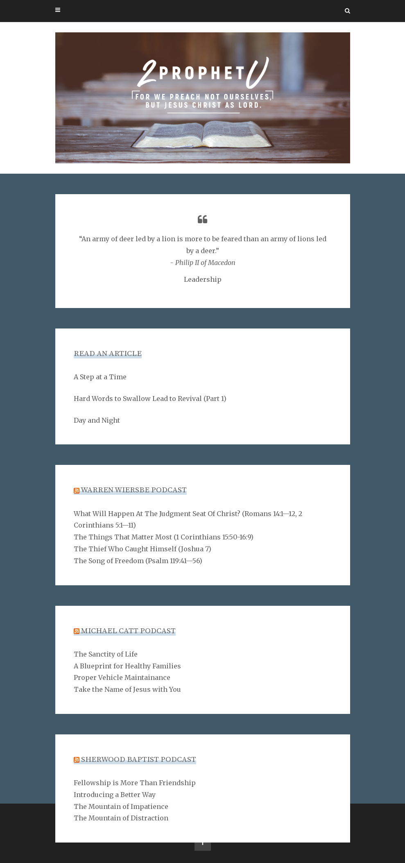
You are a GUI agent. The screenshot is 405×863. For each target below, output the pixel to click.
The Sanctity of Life (106, 654)
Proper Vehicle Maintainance (122, 677)
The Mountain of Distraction (121, 818)
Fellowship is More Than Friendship (135, 783)
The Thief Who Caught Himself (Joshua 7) (142, 549)
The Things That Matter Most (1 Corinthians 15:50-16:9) (163, 537)
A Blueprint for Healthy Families (127, 666)
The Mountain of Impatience (121, 806)
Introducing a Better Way (115, 795)
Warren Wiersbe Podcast (134, 490)
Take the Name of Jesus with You (127, 689)
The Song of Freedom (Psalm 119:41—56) (138, 561)
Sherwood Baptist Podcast (138, 759)
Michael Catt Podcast (128, 631)
